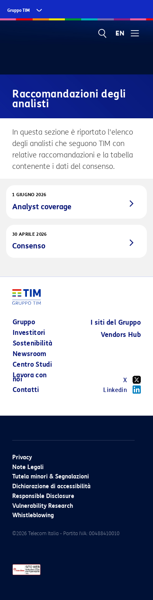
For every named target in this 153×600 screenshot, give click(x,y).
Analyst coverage (41, 206)
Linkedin (122, 389)
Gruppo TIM (18, 10)
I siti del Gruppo (116, 322)
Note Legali (28, 467)
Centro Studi (32, 364)
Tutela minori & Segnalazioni (50, 476)
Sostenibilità (33, 343)
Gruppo (24, 322)
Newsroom (30, 354)
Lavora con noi (30, 377)
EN (119, 33)
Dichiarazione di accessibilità (51, 486)
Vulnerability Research (42, 506)
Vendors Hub (121, 335)
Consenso (28, 245)
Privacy (22, 457)
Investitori (29, 333)
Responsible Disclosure (43, 496)
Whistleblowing (33, 515)
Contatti (26, 390)
